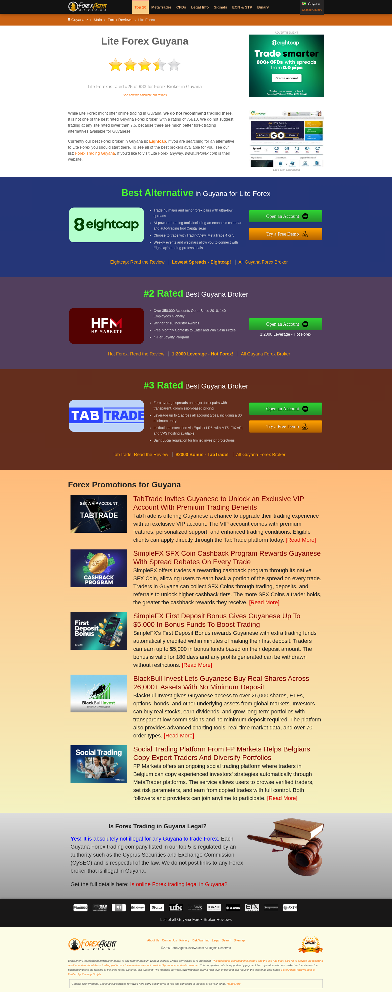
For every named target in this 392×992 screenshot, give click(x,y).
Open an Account (287, 216)
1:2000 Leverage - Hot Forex (290, 333)
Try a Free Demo (287, 233)
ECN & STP (242, 7)
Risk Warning (201, 940)
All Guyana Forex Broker (263, 266)
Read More (233, 983)
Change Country (312, 9)
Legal (215, 940)
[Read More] (301, 540)
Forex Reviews (120, 20)
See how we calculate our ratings (145, 95)
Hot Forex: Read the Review (136, 358)
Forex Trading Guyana (95, 153)
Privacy (184, 940)
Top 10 (140, 7)
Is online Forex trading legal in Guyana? (172, 882)
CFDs (181, 7)
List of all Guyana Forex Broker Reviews (196, 919)
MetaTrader (161, 7)
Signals (220, 7)
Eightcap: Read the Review (137, 266)
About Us (153, 940)
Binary (263, 7)
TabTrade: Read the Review (140, 459)
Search (226, 940)
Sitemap (239, 940)
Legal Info (200, 7)
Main (98, 20)
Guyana (78, 20)
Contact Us (169, 940)
